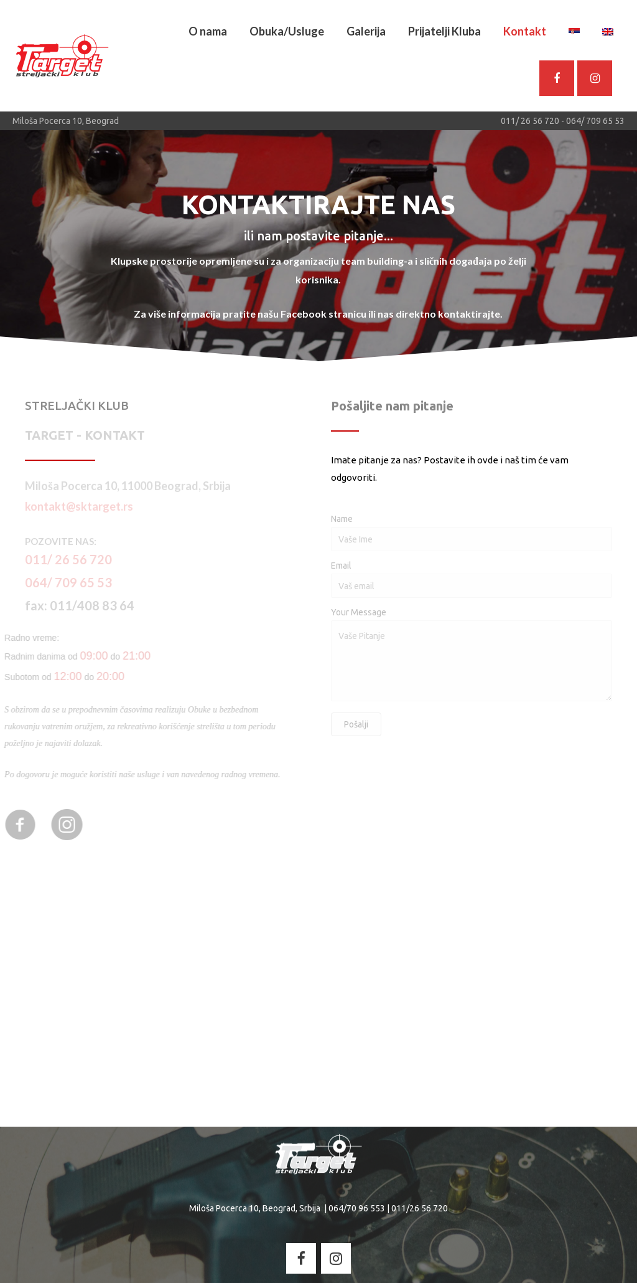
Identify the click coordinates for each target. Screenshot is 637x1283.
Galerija (366, 31)
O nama (207, 31)
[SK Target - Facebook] (556, 78)
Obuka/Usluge (286, 31)
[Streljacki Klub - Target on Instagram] (594, 78)
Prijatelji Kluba (444, 31)
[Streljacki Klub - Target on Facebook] (301, 1258)
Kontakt (524, 31)
